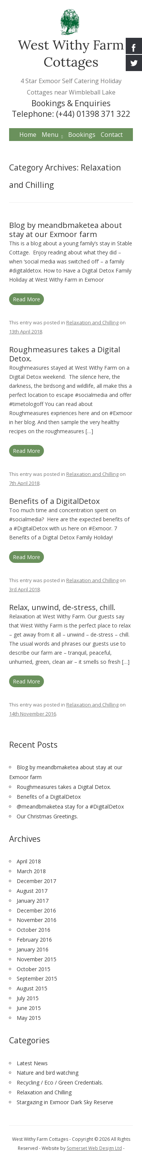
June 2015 (29, 1008)
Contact (112, 134)
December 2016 (36, 910)
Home (27, 134)
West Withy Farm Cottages (71, 53)
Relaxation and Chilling (92, 322)
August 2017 (32, 890)
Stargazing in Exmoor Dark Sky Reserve (65, 1102)
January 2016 (32, 949)
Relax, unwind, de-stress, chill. (62, 607)
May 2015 (29, 1017)
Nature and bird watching (47, 1072)
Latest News (32, 1063)
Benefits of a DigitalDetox (54, 501)
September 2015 (37, 978)
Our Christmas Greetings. (47, 816)
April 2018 (29, 861)
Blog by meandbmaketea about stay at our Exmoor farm (65, 229)
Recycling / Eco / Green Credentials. (60, 1082)
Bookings (81, 134)
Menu (50, 134)
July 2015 (28, 998)
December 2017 (36, 881)
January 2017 (32, 900)
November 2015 (36, 959)
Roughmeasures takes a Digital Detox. (64, 354)
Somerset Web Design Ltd (94, 1148)
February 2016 (34, 939)
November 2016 (36, 919)
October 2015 (33, 969)
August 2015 (32, 988)
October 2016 (33, 929)
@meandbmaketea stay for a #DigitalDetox (70, 806)
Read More (26, 299)
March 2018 (31, 871)
